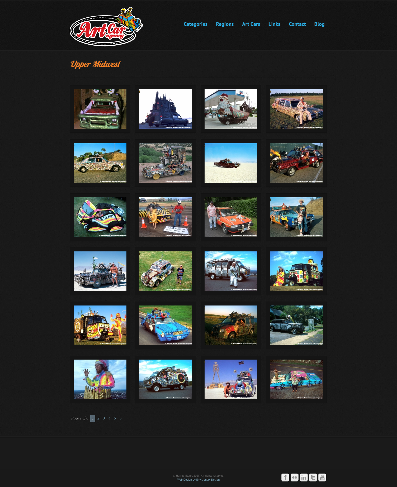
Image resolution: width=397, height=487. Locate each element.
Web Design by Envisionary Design (198, 479)
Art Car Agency (198, 455)
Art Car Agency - (110, 26)
